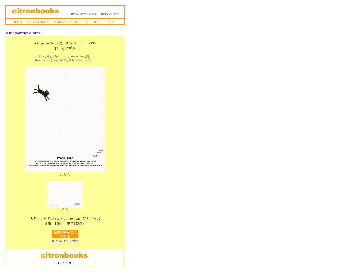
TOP (8, 33)
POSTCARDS (64, 263)
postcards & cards (27, 33)
